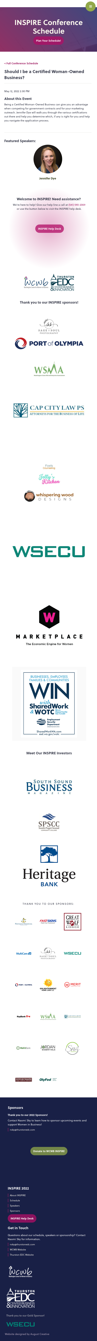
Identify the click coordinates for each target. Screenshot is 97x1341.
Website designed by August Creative (27, 1334)
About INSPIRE (18, 1195)
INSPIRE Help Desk (49, 229)
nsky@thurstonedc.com (22, 1129)
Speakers (15, 1205)
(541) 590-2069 (76, 205)
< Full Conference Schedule (21, 63)
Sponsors (15, 1210)
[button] (91, 6)
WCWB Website (18, 1249)
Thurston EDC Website (22, 1254)
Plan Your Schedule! (48, 40)
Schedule (15, 1200)
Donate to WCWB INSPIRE (49, 1151)
